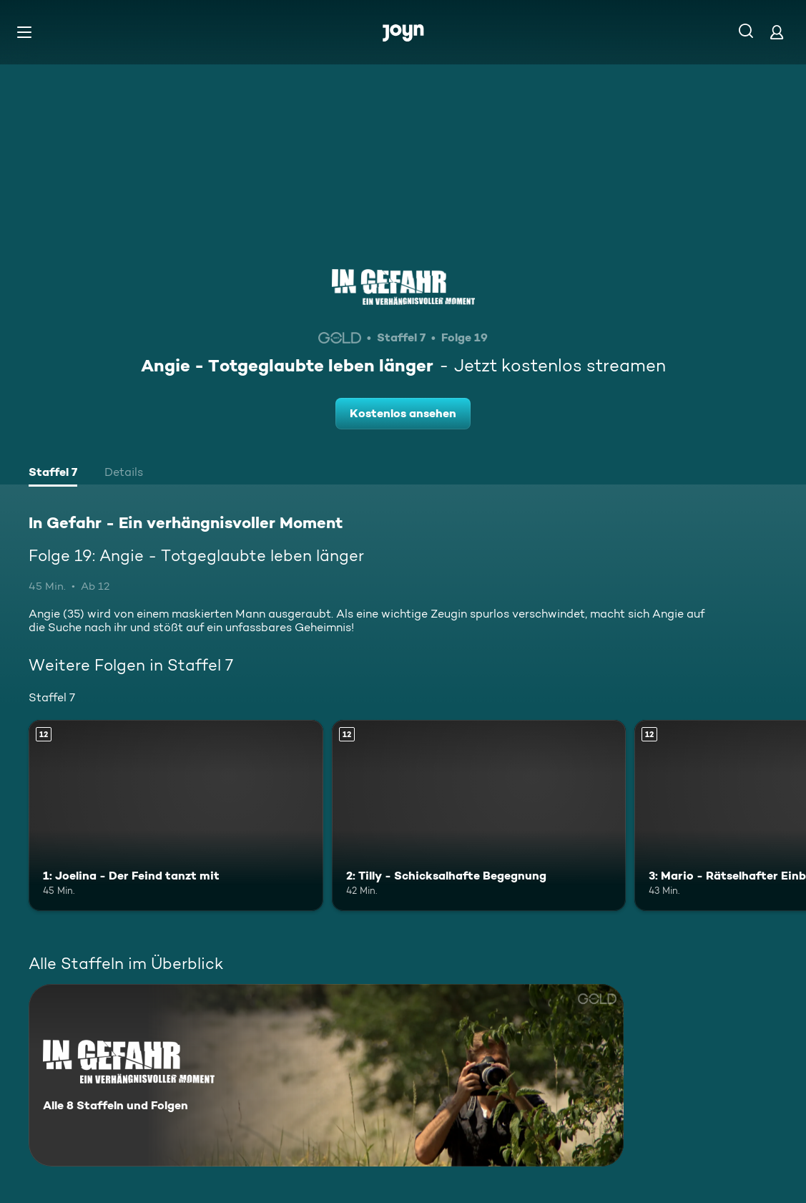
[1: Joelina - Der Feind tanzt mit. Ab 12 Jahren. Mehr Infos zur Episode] (176, 816)
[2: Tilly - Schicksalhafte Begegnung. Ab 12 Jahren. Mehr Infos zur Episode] (479, 816)
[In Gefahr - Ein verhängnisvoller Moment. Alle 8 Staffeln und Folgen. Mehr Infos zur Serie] (326, 1075)
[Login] (777, 31)
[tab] (53, 474)
